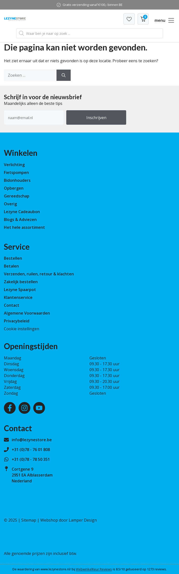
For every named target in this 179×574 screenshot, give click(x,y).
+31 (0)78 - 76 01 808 (31, 449)
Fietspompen (16, 172)
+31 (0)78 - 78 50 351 (31, 459)
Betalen (11, 266)
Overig (10, 204)
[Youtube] (39, 408)
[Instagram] (24, 408)
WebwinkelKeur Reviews (94, 569)
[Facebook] (10, 408)
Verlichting (14, 164)
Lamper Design (83, 520)
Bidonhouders (17, 180)
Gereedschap (16, 196)
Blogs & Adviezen (20, 219)
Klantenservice (18, 297)
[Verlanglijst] (129, 18)
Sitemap (28, 520)
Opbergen (13, 188)
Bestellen (13, 258)
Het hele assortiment (24, 227)
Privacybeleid (16, 321)
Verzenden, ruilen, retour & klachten (39, 274)
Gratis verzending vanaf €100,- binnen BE (93, 4)
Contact (11, 305)
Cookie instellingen (21, 328)
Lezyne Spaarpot (20, 289)
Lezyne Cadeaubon (22, 211)
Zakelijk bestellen (21, 281)
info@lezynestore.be (32, 439)
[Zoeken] (63, 75)
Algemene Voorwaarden (27, 313)
